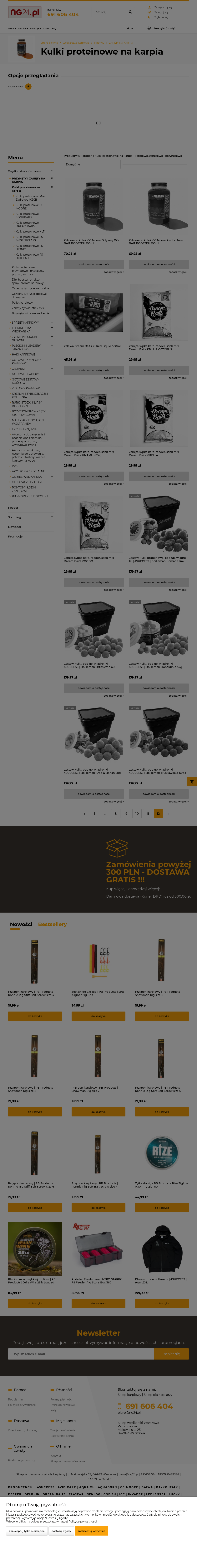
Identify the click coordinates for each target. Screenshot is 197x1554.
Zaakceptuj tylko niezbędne (27, 1530)
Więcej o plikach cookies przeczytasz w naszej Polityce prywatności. (51, 1521)
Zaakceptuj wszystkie (91, 1530)
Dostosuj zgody (61, 1530)
